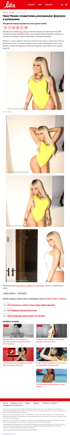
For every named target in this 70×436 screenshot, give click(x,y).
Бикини (11, 12)
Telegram (62, 299)
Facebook (48, 299)
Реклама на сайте (16, 403)
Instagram (22, 293)
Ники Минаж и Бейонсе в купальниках (30, 286)
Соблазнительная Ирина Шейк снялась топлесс (50, 385)
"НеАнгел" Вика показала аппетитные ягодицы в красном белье (50, 340)
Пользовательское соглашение (12, 405)
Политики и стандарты (50, 403)
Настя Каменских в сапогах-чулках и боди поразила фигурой (29, 305)
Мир (39, 5)
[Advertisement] (18, 381)
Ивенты (27, 403)
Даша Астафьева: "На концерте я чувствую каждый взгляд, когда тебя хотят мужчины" (16, 341)
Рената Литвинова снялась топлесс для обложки (24, 316)
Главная (5, 12)
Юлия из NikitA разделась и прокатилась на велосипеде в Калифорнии (51, 364)
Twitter (55, 299)
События (48, 5)
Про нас (5, 403)
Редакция (36, 403)
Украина (31, 5)
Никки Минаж (9, 293)
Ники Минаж (24, 31)
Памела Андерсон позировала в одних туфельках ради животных (17, 364)
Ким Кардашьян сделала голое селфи (20, 310)
